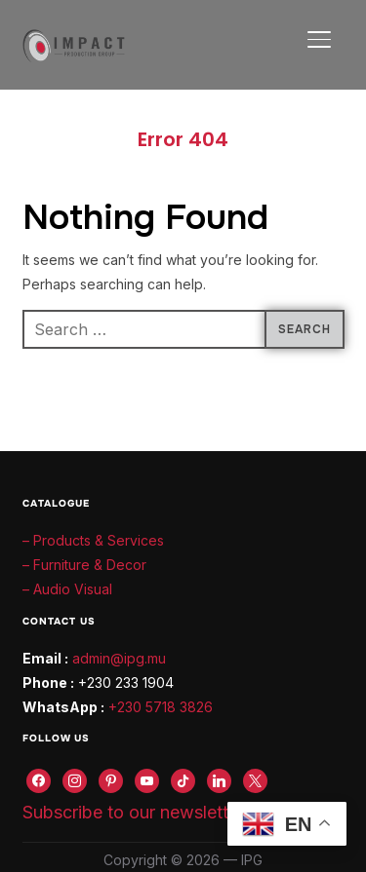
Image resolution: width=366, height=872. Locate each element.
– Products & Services (93, 540)
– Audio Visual (67, 589)
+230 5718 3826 (160, 707)
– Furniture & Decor (84, 564)
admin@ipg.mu (119, 658)
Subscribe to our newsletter (133, 812)
